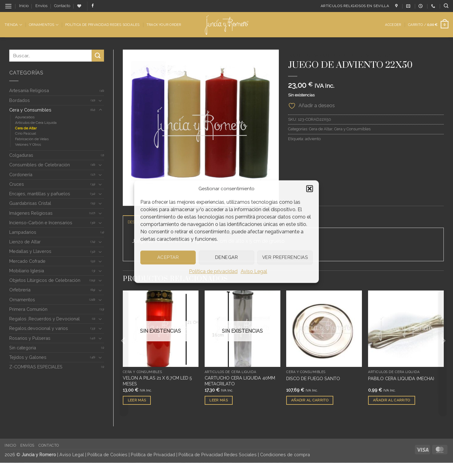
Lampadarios (22, 232)
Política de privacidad (213, 271)
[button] (310, 188)
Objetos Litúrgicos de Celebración (44, 280)
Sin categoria (22, 347)
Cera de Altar (26, 128)
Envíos (41, 5)
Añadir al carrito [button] (309, 400)
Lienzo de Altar (25, 241)
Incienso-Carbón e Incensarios (40, 222)
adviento (313, 138)
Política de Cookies (107, 454)
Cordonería (20, 174)
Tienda (13, 25)
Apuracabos (24, 117)
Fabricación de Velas (32, 139)
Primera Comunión (28, 309)
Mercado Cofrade (27, 261)
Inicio (24, 5)
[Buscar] (446, 6)
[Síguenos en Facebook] (92, 6)
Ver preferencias (285, 257)
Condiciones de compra (285, 454)
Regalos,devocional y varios (38, 328)
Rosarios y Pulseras (29, 338)
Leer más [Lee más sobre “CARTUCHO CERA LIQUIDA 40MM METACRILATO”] (218, 400)
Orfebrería (19, 289)
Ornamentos (43, 25)
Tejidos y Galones (27, 357)
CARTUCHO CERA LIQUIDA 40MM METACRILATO (240, 381)
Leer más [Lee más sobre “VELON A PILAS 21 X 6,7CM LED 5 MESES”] (137, 400)
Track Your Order (163, 24)
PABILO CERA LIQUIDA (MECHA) (401, 378)
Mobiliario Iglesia (26, 270)
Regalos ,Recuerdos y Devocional (44, 318)
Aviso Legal (254, 271)
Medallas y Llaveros (30, 251)
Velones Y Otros (28, 144)
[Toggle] (100, 100)
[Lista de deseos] (79, 6)
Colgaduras (21, 155)
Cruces (16, 184)
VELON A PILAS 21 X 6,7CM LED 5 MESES (157, 381)
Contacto (62, 5)
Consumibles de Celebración (39, 164)
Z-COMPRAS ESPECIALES (35, 366)
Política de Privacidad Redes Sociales (102, 24)
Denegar (226, 257)
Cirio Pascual (25, 133)
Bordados (19, 100)
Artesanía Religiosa (29, 90)
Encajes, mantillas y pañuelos (39, 193)
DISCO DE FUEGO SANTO (313, 378)
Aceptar (168, 257)
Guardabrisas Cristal (30, 203)
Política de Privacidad (153, 454)
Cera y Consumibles (30, 109)
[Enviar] (98, 56)
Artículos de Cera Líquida (36, 122)
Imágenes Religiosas (31, 213)
